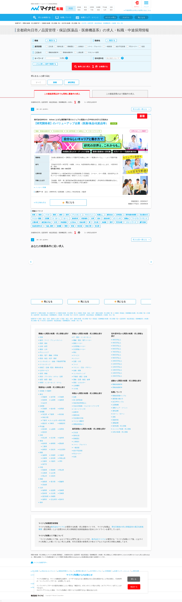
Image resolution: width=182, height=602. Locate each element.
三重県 (44, 446)
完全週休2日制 (78, 418)
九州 (104, 10)
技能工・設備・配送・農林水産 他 (51, 367)
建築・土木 (43, 349)
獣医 (54, 215)
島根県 (53, 470)
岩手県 (53, 397)
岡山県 (61, 470)
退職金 (126, 218)
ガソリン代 (117, 218)
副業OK (75, 412)
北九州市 (54, 499)
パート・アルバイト (80, 444)
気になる (141, 17)
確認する (134, 587)
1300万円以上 (117, 370)
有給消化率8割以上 (79, 403)
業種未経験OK (117, 387)
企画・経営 (43, 346)
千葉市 (44, 420)
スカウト (126, 17)
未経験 (104, 222)
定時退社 (119, 215)
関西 (71, 8)
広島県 (44, 473)
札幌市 (49, 391)
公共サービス (44, 370)
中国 (91, 10)
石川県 (53, 438)
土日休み (73, 222)
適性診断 (115, 411)
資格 (114, 417)
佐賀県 (53, 490)
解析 (60, 215)
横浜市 (44, 423)
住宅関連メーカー (79, 346)
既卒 (111, 222)
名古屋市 (62, 449)
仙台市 (44, 403)
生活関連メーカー (79, 349)
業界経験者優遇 (131, 215)
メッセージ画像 (40, 187)
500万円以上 (116, 346)
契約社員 (76, 435)
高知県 (44, 485)
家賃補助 (84, 218)
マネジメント (89, 215)
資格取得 (75, 218)
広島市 (53, 476)
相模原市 (62, 423)
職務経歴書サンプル (119, 396)
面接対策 (115, 420)
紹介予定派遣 (77, 451)
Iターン (66, 218)
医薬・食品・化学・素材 (48, 358)
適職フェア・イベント (120, 408)
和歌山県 (62, 458)
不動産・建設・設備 (80, 376)
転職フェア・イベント (90, 17)
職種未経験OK (117, 384)
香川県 (53, 482)
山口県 (53, 473)
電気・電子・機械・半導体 (49, 355)
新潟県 (44, 429)
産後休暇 (107, 218)
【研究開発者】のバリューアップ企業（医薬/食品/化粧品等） (71, 123)
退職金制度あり (78, 424)
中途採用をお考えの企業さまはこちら (138, 10)
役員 (74, 457)
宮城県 (61, 397)
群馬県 (61, 409)
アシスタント (76, 215)
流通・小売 (77, 361)
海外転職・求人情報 (119, 426)
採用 (67, 215)
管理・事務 (43, 373)
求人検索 (35, 571)
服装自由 (110, 215)
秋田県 (44, 400)
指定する (52, 40)
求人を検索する (44, 17)
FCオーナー (77, 454)
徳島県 (44, 482)
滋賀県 (44, 455)
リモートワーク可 (79, 409)
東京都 (79, 226)
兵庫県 (44, 458)
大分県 (53, 493)
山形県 (53, 400)
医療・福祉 (43, 343)
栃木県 (53, 409)
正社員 (96, 222)
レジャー (76, 358)
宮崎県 (61, 493)
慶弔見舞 (143, 222)
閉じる (133, 579)
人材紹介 (76, 441)
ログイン (136, 6)
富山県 (44, 438)
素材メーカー (77, 343)
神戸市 (44, 464)
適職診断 (115, 423)
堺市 (60, 461)
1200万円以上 (117, 367)
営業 (33, 215)
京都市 (44, 461)
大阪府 (61, 455)
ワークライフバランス (139, 218)
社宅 (55, 222)
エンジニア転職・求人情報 (121, 429)
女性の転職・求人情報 (120, 432)
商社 (74, 352)
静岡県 (53, 443)
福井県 (61, 438)
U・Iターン (56, 218)
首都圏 (98, 7)
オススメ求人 (110, 17)
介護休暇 (35, 222)
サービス (76, 355)
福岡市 (44, 499)
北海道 (79, 7)
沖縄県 (53, 496)
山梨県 (53, 429)
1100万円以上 (117, 364)
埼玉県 (97, 226)
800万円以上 (116, 355)
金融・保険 (77, 370)
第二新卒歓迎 (77, 400)
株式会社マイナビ (58, 527)
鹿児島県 (45, 496)
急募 (74, 397)
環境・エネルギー (79, 382)
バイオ (47, 215)
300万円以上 (116, 340)
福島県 (61, 400)
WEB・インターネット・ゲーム (50, 382)
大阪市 (53, 461)
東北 (85, 7)
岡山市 (44, 476)
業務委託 (76, 438)
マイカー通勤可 (78, 421)
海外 (111, 10)
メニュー (146, 6)
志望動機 (115, 405)
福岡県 (44, 490)
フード (75, 364)
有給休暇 (82, 222)
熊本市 (61, 499)
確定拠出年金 (46, 222)
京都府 (53, 455)
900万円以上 (116, 358)
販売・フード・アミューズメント (51, 340)
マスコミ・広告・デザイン (82, 367)
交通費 (47, 218)
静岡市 (44, 449)
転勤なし (100, 215)
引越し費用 (49, 226)
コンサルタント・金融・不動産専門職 (53, 361)
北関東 (92, 7)
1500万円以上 (117, 376)
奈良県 (53, 458)
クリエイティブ (45, 364)
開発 (40, 215)
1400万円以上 (117, 373)
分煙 (92, 218)
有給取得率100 (37, 226)
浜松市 (53, 449)
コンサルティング (79, 373)
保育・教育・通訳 (46, 379)
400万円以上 (116, 343)
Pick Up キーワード (48, 571)
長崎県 (61, 490)
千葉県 (51, 414)
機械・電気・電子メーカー (82, 340)
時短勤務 (64, 222)
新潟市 (44, 432)
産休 (98, 218)
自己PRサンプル (118, 402)
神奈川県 (88, 226)
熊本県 (44, 493)
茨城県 (44, 409)
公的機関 (76, 386)
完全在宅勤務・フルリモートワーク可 (86, 406)
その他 (75, 389)
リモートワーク (131, 222)
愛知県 (61, 443)
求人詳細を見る (40, 202)
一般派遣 (76, 448)
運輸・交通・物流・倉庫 (81, 379)
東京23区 (62, 420)
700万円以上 (116, 352)
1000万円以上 (117, 361)
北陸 (111, 7)
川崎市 (51, 423)
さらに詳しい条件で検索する (46, 64)
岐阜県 (44, 443)
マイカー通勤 (36, 218)
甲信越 (105, 7)
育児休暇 (119, 222)
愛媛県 (61, 482)
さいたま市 (53, 420)
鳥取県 (44, 470)
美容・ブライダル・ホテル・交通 (51, 376)
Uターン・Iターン (118, 414)
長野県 (61, 429)
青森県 (44, 397)
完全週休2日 (144, 215)
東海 (79, 10)
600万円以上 (116, 349)
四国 (98, 10)
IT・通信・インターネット (82, 337)
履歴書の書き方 (117, 399)
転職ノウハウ (66, 17)
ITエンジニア (44, 352)
